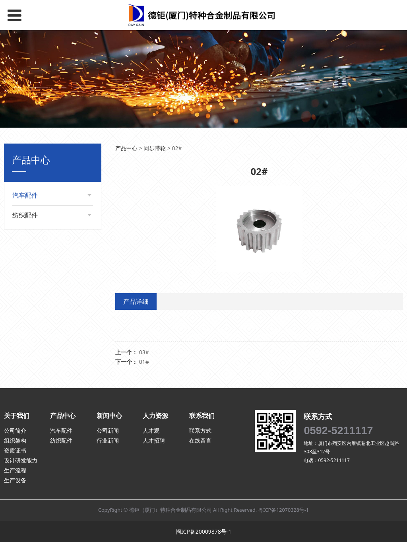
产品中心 (126, 148)
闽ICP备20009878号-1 (204, 531)
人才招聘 (154, 440)
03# (144, 352)
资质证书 (15, 450)
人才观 (151, 430)
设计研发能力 (20, 460)
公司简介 (15, 430)
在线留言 (200, 440)
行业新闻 (108, 440)
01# (144, 361)
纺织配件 (25, 215)
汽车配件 (25, 195)
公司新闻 (108, 430)
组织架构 (15, 440)
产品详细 (136, 301)
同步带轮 (154, 148)
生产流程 (15, 470)
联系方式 (200, 430)
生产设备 (15, 480)
